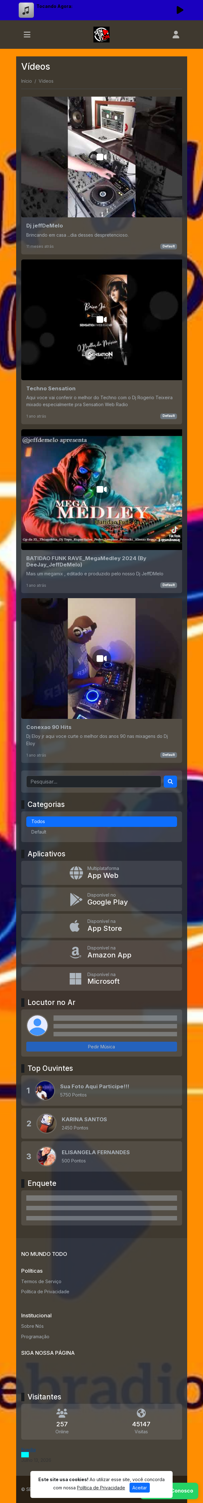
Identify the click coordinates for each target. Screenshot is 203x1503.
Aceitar (139, 1487)
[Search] (170, 782)
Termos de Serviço (41, 1281)
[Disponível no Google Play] (101, 899)
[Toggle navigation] (27, 34)
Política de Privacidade (45, 1291)
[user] (176, 34)
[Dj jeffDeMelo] (101, 175)
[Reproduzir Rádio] (180, 10)
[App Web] (101, 873)
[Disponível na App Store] (101, 926)
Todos (38, 821)
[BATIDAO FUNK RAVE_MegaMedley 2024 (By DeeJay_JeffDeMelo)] (101, 511)
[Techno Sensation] (101, 341)
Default (168, 246)
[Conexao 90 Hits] (101, 680)
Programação (35, 1336)
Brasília (28, 1449)
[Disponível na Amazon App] (101, 952)
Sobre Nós (32, 1326)
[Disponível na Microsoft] (101, 979)
